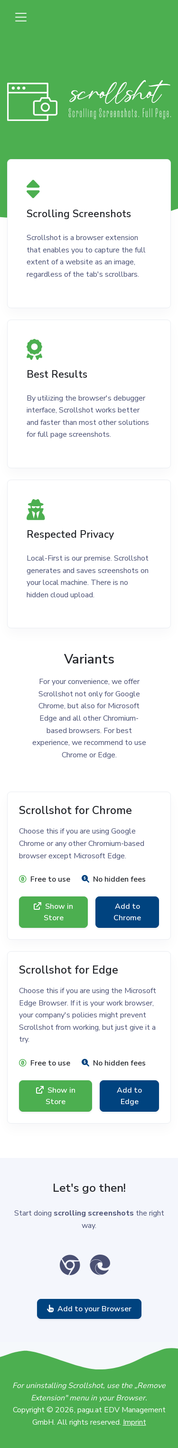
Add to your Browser (89, 1309)
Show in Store (53, 912)
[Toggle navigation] (21, 17)
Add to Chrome (127, 912)
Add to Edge (129, 1096)
